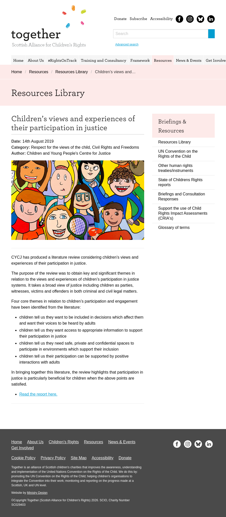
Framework (140, 60)
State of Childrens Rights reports (180, 182)
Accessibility (161, 18)
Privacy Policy (53, 458)
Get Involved (22, 448)
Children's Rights (64, 442)
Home (18, 60)
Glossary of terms (173, 227)
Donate (120, 18)
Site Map (79, 458)
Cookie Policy (23, 458)
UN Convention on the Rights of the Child (177, 153)
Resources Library (71, 72)
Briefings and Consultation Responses (181, 196)
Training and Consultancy (103, 60)
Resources (163, 60)
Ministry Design (37, 493)
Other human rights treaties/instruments (175, 168)
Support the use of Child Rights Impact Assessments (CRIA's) (182, 213)
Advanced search (127, 44)
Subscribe (138, 18)
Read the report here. (38, 394)
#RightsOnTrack (62, 60)
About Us (36, 60)
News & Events (188, 60)
